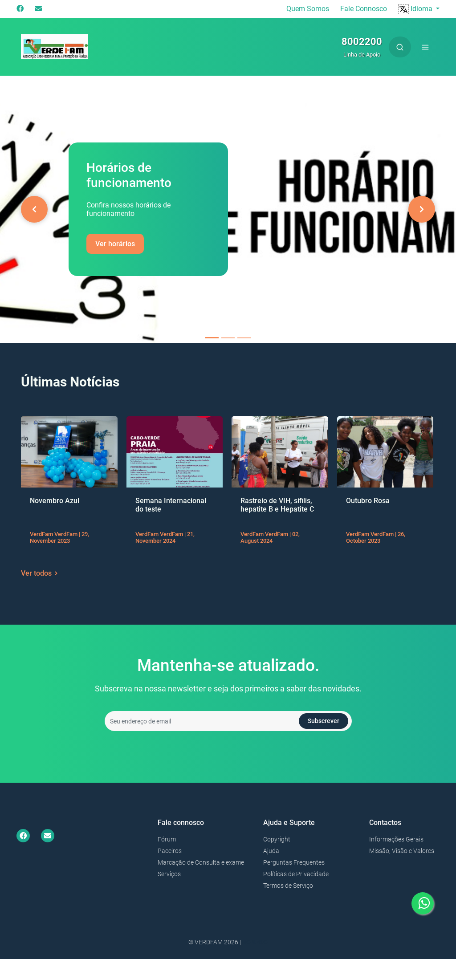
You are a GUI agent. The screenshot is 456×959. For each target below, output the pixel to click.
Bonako (255, 942)
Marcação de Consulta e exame (201, 862)
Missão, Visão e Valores (401, 850)
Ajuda (271, 850)
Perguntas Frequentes (294, 862)
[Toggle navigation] (425, 47)
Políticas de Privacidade (296, 874)
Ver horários (115, 244)
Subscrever (323, 720)
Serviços (169, 874)
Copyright (276, 839)
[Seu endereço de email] (228, 721)
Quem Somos (307, 8)
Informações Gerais (396, 839)
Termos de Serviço (288, 885)
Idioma (416, 8)
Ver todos (41, 573)
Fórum (167, 839)
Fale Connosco (363, 8)
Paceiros (170, 850)
